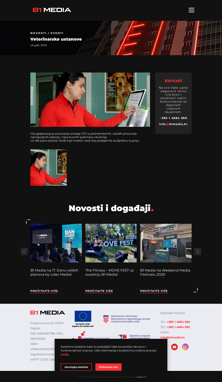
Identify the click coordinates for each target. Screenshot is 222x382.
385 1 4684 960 (173, 118)
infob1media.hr (173, 124)
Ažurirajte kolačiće (76, 367)
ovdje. (65, 354)
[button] (24, 251)
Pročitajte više (44, 290)
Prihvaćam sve (108, 367)
